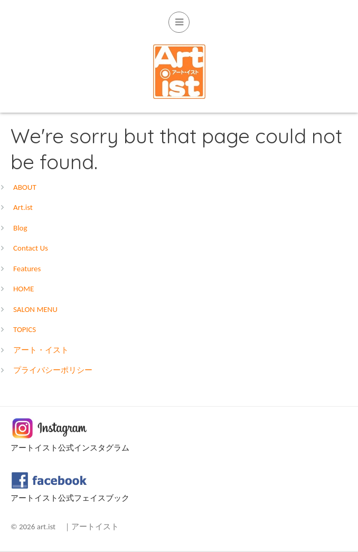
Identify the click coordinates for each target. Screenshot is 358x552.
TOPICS (24, 329)
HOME (23, 288)
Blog (20, 228)
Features (27, 268)
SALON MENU (35, 309)
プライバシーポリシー (52, 370)
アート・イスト (41, 350)
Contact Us (30, 248)
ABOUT (24, 187)
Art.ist (23, 207)
